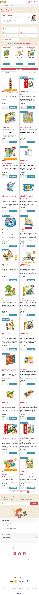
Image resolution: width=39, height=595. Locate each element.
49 (36, 491)
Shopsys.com (27, 591)
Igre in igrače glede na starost (7, 5)
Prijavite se (33, 503)
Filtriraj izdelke (19, 69)
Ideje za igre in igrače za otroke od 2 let (11, 20)
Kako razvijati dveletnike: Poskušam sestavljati (12, 21)
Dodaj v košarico (7, 64)
